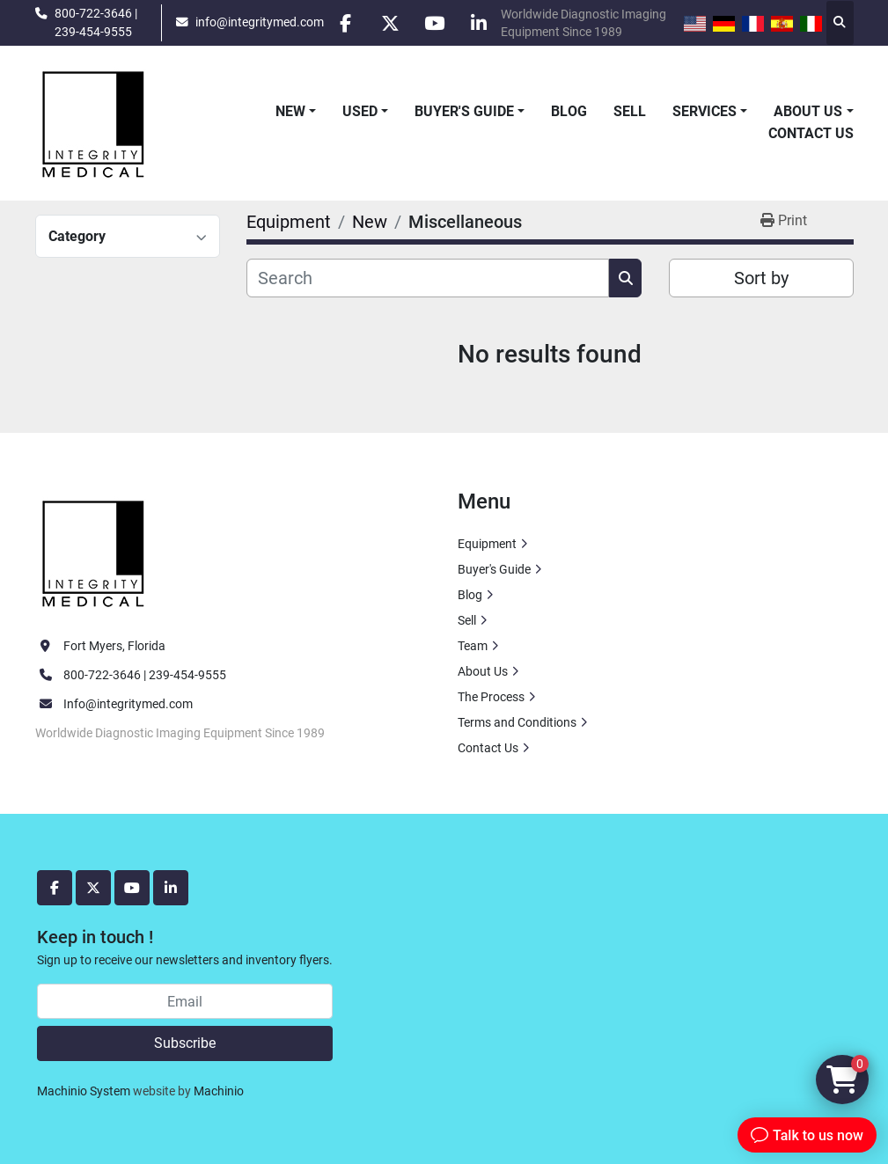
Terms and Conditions (517, 722)
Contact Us (811, 133)
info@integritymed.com (258, 22)
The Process (491, 697)
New (290, 111)
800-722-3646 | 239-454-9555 (96, 22)
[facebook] (345, 23)
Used (360, 111)
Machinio (219, 1091)
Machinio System (83, 1091)
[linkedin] (480, 23)
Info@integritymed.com (128, 704)
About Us (808, 111)
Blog (569, 111)
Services (704, 111)
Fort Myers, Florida (114, 646)
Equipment (487, 544)
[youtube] (435, 23)
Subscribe (185, 1043)
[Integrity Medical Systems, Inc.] (94, 551)
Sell (629, 111)
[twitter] (390, 23)
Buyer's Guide (464, 111)
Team (473, 646)
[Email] (185, 1001)
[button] (295, 111)
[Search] (428, 278)
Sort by (761, 278)
